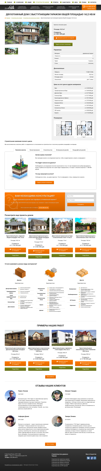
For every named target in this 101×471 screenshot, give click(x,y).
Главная (9, 2)
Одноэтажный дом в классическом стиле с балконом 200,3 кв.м (85, 349)
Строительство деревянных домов (35, 7)
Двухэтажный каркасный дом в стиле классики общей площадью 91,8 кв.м (39, 237)
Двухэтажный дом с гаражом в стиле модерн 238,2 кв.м (62, 348)
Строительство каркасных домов (61, 7)
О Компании (19, 2)
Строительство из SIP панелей (74, 7)
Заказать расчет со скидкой (66, 38)
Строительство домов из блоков (48, 7)
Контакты (93, 2)
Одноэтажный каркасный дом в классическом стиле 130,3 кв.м (85, 236)
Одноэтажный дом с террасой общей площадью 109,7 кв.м (15, 236)
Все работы (50, 376)
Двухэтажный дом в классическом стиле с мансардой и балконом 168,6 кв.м (38, 349)
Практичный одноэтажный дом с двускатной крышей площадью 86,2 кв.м (15, 349)
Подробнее (15, 255)
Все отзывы (50, 444)
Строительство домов (42, 2)
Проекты (55, 2)
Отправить (80, 204)
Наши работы (66, 2)
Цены (76, 2)
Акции (29, 2)
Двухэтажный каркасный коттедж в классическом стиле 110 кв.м (62, 236)
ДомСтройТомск (9, 7)
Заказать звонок (91, 8)
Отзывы (84, 2)
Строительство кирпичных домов (22, 7)
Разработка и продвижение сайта (13, 465)
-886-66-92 (90, 6)
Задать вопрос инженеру (63, 44)
